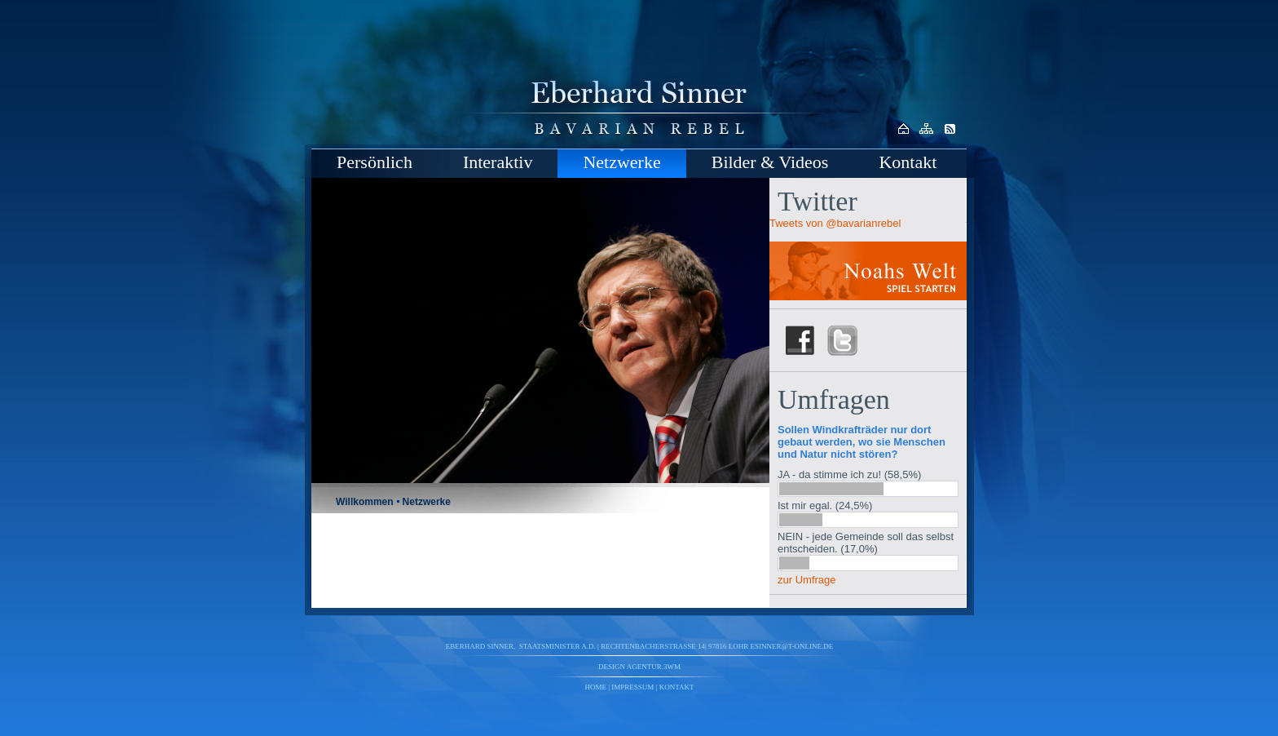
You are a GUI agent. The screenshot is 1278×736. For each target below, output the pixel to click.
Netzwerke (621, 162)
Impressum (632, 687)
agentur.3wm (654, 667)
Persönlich (374, 162)
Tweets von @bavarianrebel (835, 223)
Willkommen (365, 502)
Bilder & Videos (770, 162)
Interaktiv (498, 162)
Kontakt (907, 162)
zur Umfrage (807, 580)
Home (596, 687)
